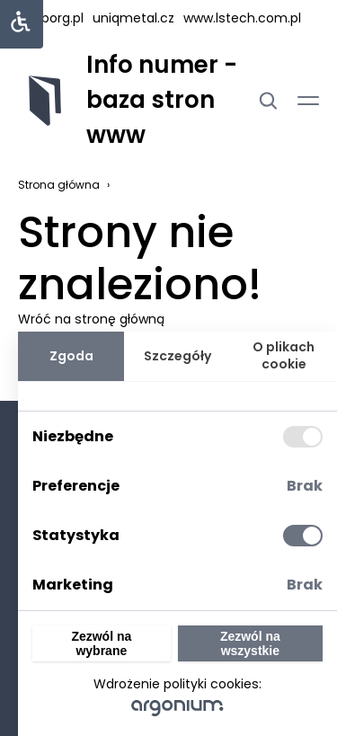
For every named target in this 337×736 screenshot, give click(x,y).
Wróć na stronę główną (91, 319)
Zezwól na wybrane (101, 643)
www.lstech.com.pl (242, 18)
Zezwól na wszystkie (250, 643)
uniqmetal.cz (133, 18)
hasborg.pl (51, 18)
